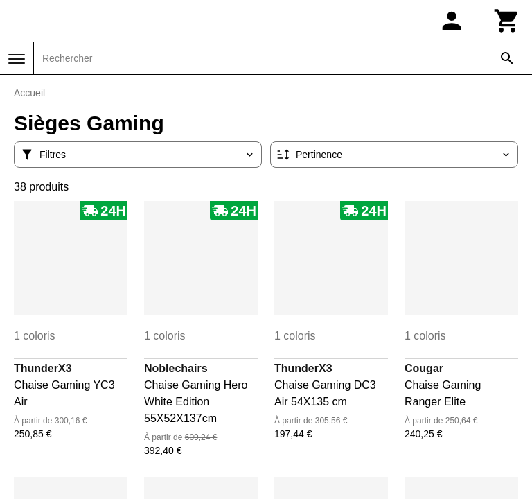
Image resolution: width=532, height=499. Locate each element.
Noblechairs (176, 368)
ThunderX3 (43, 368)
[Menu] (16, 59)
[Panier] (507, 21)
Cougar (424, 368)
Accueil (29, 92)
